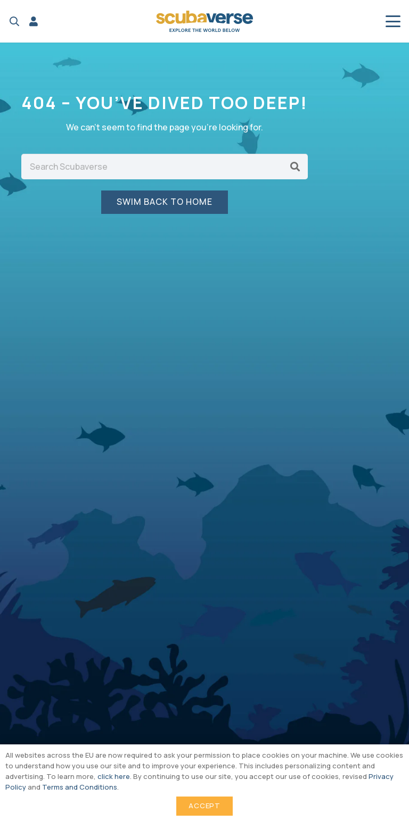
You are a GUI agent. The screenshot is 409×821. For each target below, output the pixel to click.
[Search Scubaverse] (164, 166)
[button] (14, 21)
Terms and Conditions (79, 787)
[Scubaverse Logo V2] (204, 21)
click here (113, 776)
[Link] (33, 21)
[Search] (295, 166)
